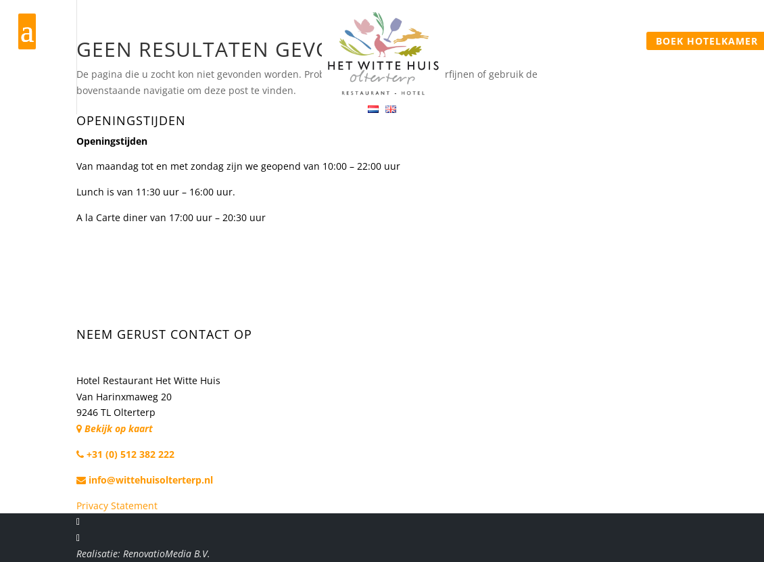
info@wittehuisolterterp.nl (144, 479)
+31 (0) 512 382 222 (125, 454)
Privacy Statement (117, 505)
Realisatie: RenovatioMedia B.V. (143, 553)
